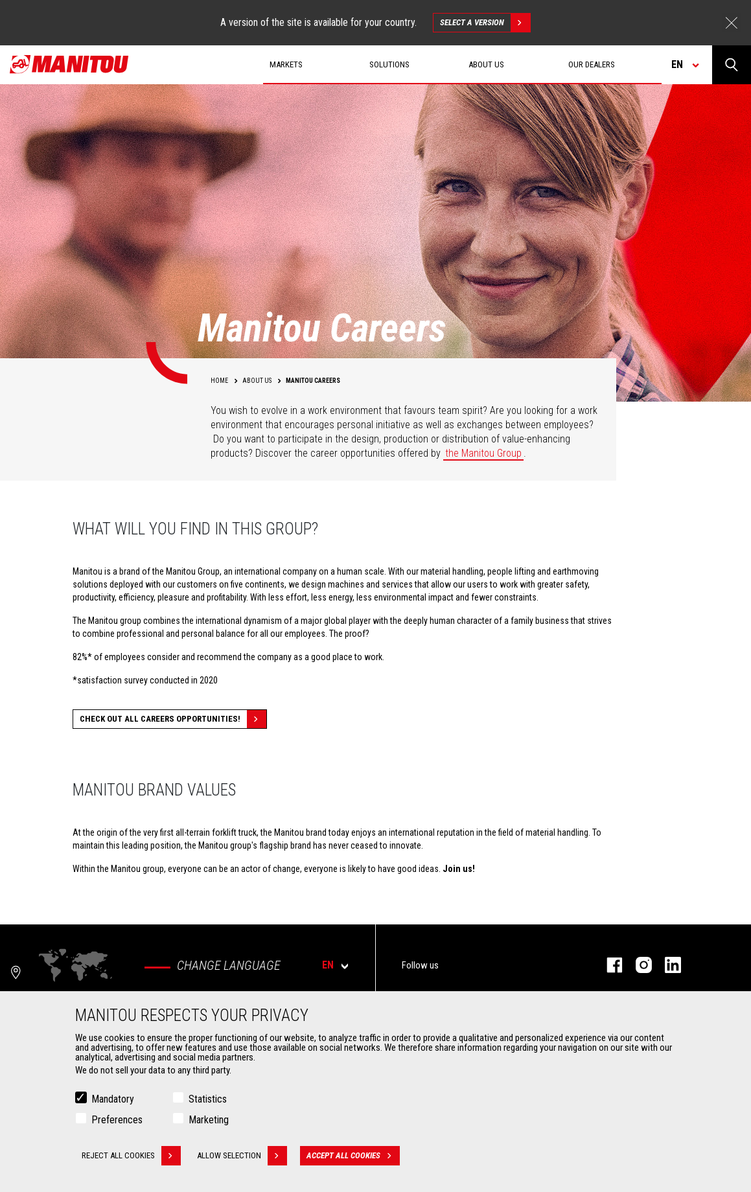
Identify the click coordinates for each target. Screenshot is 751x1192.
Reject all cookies (131, 1157)
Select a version (485, 23)
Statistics (208, 1100)
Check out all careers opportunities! (173, 719)
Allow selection (242, 1157)
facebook (608, 965)
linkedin (666, 965)
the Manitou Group (483, 453)
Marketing (209, 1121)
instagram (637, 965)
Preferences (117, 1121)
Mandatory (112, 1100)
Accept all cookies (353, 1157)
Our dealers (591, 64)
